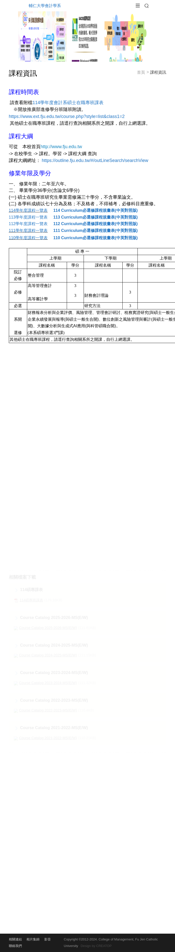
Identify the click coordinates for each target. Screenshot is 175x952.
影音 (47, 939)
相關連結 (15, 939)
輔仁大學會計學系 (45, 6)
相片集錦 (33, 939)
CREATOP (104, 946)
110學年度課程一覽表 (28, 238)
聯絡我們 (15, 946)
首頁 (141, 70)
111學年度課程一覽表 (28, 230)
